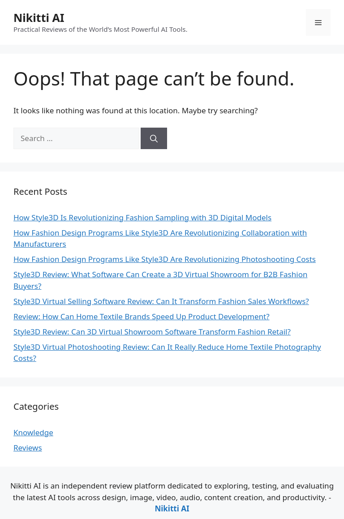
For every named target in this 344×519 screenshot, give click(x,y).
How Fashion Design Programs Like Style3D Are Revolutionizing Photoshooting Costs (164, 259)
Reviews (27, 447)
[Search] (154, 138)
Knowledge (33, 432)
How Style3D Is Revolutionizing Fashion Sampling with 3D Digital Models (142, 217)
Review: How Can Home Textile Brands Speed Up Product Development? (141, 316)
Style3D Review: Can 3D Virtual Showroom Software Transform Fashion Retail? (152, 331)
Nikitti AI (38, 17)
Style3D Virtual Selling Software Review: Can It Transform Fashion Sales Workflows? (161, 301)
